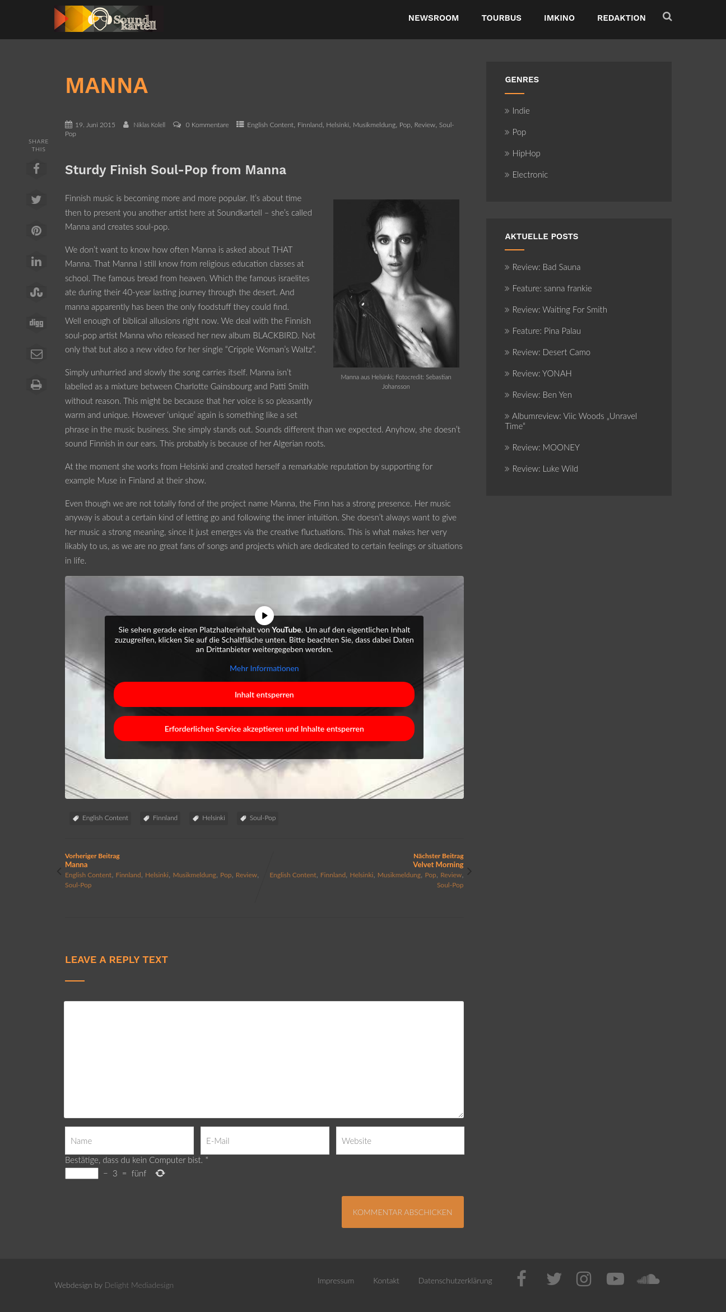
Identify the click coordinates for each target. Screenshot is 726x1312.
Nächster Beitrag (364, 860)
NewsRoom (433, 18)
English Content (270, 124)
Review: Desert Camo (547, 352)
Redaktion (621, 18)
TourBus (501, 18)
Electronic (526, 174)
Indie (517, 110)
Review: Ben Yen (538, 394)
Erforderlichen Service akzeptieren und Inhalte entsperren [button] (264, 728)
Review (425, 124)
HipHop (522, 153)
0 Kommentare (207, 124)
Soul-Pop (263, 817)
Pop (405, 124)
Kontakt (386, 1280)
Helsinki (337, 124)
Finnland (310, 124)
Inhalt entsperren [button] (264, 694)
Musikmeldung (374, 124)
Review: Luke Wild (541, 468)
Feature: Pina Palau (543, 330)
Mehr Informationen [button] (264, 668)
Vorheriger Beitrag (164, 860)
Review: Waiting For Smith (556, 309)
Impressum (336, 1280)
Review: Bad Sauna (542, 267)
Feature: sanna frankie (548, 288)
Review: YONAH (538, 373)
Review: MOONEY (542, 447)
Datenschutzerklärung (455, 1280)
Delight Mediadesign (139, 1285)
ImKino (559, 18)
